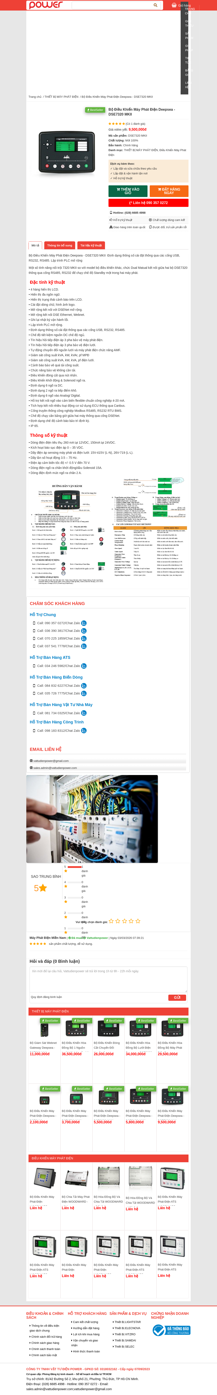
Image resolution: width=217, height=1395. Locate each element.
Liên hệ (148, 203)
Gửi (177, 997)
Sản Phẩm (189, 36)
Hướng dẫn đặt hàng (85, 1328)
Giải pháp (189, 48)
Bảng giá (189, 72)
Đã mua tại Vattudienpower (88, 938)
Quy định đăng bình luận (46, 997)
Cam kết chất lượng (84, 1322)
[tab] (35, 245)
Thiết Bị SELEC (124, 1346)
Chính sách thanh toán (45, 1349)
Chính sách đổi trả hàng (46, 1336)
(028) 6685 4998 (135, 212)
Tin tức (188, 60)
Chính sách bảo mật (43, 1355)
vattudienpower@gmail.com (51, 761)
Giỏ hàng (184, 5)
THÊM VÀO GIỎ (128, 191)
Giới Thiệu (189, 23)
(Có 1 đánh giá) (135, 123)
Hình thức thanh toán (85, 1351)
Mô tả (35, 245)
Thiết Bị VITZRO (124, 1334)
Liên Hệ (188, 85)
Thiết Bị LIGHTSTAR (127, 1322)
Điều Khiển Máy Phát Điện (52, 1158)
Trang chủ (190, 11)
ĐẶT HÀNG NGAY (169, 191)
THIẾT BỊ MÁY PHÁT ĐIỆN (61, 96)
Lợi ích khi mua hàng (85, 1334)
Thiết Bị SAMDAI (124, 1340)
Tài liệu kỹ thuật (91, 245)
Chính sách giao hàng (44, 1342)
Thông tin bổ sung (59, 245)
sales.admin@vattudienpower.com (55, 768)
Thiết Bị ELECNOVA (127, 1328)
